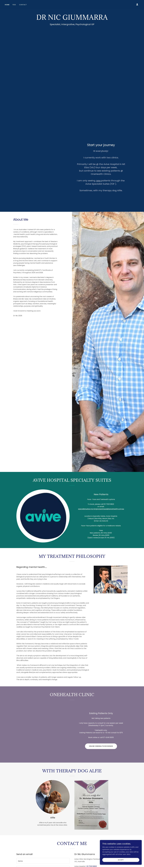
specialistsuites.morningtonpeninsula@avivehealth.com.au (101, 509)
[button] (137, 4)
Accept (121, 860)
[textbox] (43, 861)
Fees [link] (14, 5)
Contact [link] (23, 5)
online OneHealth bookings (101, 746)
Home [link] (7, 5)
